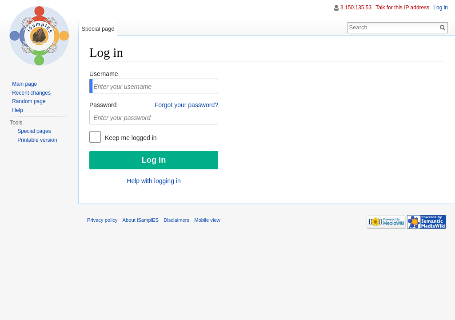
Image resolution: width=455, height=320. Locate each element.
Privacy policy (102, 220)
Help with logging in (153, 180)
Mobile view (207, 220)
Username (103, 73)
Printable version (37, 140)
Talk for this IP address (402, 7)
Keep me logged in (130, 137)
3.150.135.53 (355, 7)
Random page (28, 101)
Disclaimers (176, 220)
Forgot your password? (186, 104)
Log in (440, 7)
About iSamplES (141, 220)
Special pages (34, 131)
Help (17, 110)
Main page (24, 84)
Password (102, 104)
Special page (97, 28)
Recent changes (31, 93)
